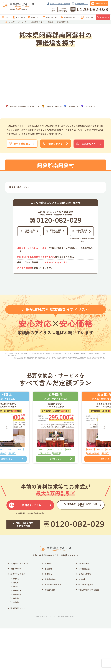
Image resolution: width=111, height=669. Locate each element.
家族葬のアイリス (16, 22)
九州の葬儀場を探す (35, 22)
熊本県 (50, 22)
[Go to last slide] (6, 462)
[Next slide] (104, 462)
